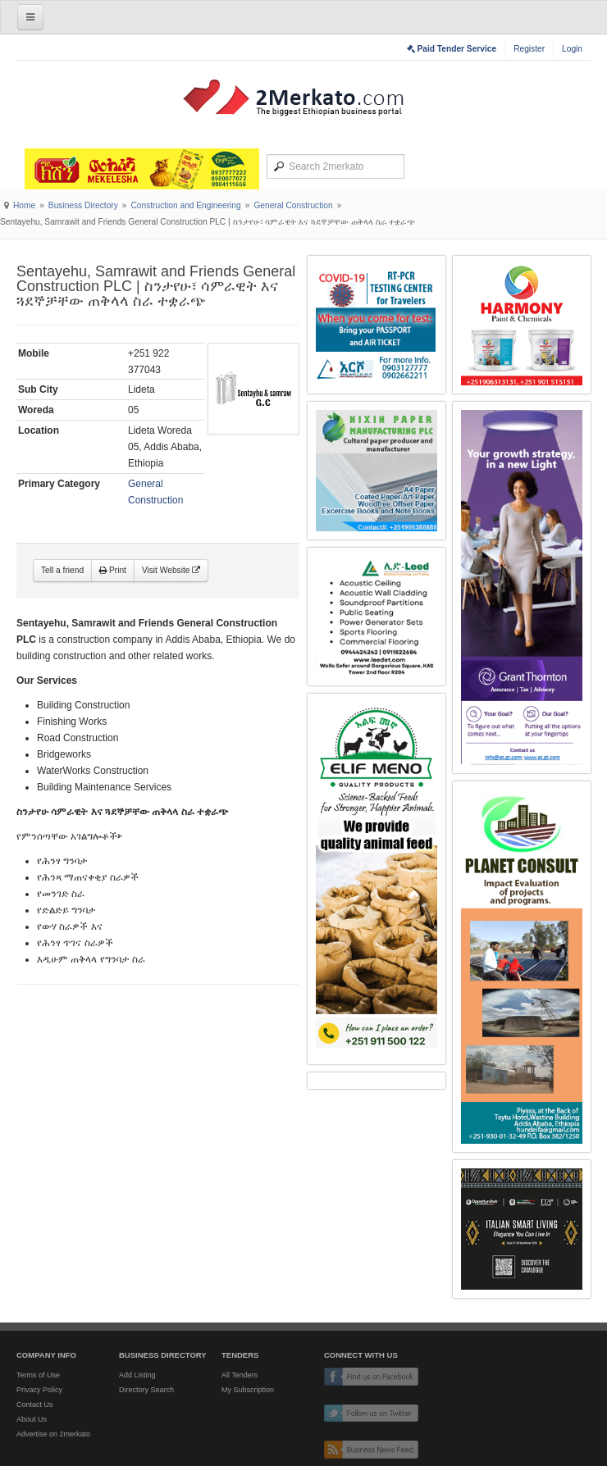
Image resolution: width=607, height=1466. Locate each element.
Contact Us (34, 1404)
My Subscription (247, 1390)
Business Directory (83, 205)
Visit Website (171, 570)
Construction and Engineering (185, 205)
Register (529, 48)
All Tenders (239, 1375)
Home (24, 205)
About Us (31, 1419)
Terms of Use (38, 1375)
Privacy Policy (39, 1390)
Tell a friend (62, 570)
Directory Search (146, 1390)
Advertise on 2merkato (53, 1434)
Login (572, 48)
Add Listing (137, 1375)
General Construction (292, 205)
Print (112, 570)
